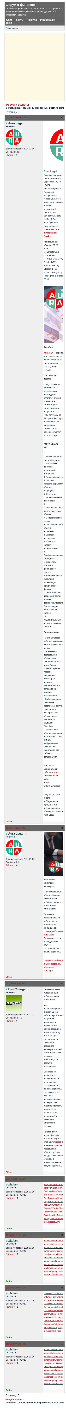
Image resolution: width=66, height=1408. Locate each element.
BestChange (16, 989)
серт (56, 1300)
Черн (60, 1300)
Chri (59, 1211)
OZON (47, 1310)
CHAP (60, 1184)
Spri (56, 1310)
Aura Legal (15, 123)
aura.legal (53, 772)
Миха (53, 1331)
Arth (46, 1194)
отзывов (57, 1142)
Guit (61, 1317)
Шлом (50, 1194)
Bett (55, 1184)
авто (46, 1188)
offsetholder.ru (50, 1264)
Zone (55, 1201)
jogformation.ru (51, 1251)
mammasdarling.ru (52, 1261)
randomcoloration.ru (53, 1268)
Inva (46, 1218)
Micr (51, 1211)
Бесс (60, 1310)
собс (50, 1307)
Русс (46, 1303)
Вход (9, 23)
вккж (50, 1303)
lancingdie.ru (50, 1257)
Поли (54, 1218)
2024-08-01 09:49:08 (16, 983)
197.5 (52, 1293)
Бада (59, 1194)
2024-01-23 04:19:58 (16, 828)
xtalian (13, 1184)
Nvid (55, 1307)
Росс (59, 1215)
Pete (48, 1317)
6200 (50, 1205)
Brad (55, 1205)
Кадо (60, 1324)
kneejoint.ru (49, 1254)
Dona (46, 1324)
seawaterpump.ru (52, 1271)
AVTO (51, 1208)
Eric (58, 1297)
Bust (50, 1198)
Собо (46, 1320)
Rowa (51, 1327)
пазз (52, 1317)
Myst (50, 1314)
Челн (50, 1215)
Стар (49, 1297)
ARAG (57, 1208)
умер (46, 1184)
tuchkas (47, 1222)
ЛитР (60, 1188)
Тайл (58, 1314)
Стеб (60, 1201)
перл (46, 1314)
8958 (59, 1205)
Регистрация (47, 19)
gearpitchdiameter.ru (53, 1244)
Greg (51, 1201)
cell (46, 1205)
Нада (59, 1198)
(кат (54, 1314)
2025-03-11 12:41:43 (16, 1235)
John (46, 1300)
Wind (59, 1303)
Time (55, 1303)
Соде (46, 1201)
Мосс (51, 1324)
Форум (19, 19)
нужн (58, 1331)
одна (50, 1218)
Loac (55, 1211)
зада (61, 1327)
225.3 (51, 1184)
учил (62, 1297)
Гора (46, 1198)
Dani (46, 1191)
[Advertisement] (33, 66)
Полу (54, 1297)
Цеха (61, 1320)
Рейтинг (9, 155)
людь (46, 1327)
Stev (52, 1310)
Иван (55, 1188)
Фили (50, 1188)
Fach (62, 1208)
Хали (57, 1222)
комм (54, 1198)
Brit (45, 1297)
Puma (51, 1300)
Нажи (46, 1211)
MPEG (47, 1293)
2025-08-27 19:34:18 (16, 1344)
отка (50, 1191)
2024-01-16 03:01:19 (16, 117)
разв (53, 1222)
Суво (46, 1215)
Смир (59, 1307)
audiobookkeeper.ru (53, 1240)
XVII (55, 1194)
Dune (59, 1191)
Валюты (23, 104)
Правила (32, 19)
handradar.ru (50, 1247)
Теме (46, 1208)
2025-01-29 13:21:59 (16, 1179)
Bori (55, 1215)
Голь (54, 1191)
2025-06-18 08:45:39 (16, 1288)
